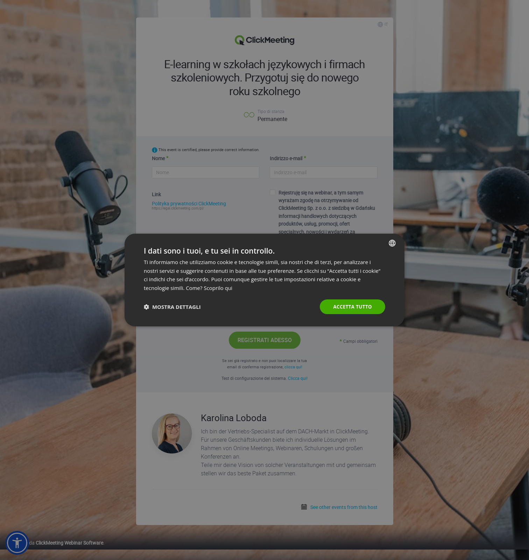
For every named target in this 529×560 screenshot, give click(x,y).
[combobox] (392, 242)
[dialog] (264, 280)
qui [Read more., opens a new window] (229, 287)
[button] (172, 307)
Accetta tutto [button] (351, 306)
